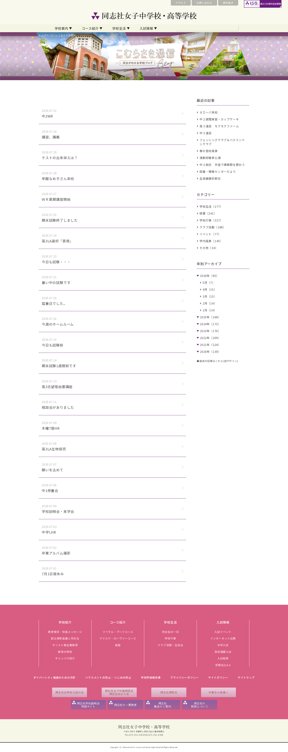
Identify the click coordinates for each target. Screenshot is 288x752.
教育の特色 (65, 652)
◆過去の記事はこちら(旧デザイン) (217, 361)
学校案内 (61, 28)
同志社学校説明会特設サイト (88, 704)
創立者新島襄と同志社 (65, 638)
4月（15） (210, 289)
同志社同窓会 (168, 692)
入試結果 (223, 658)
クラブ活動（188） (213, 227)
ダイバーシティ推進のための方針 (54, 677)
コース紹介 (90, 28)
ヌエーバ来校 (209, 112)
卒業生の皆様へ (218, 692)
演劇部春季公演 (210, 158)
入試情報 (146, 28)
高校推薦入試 (223, 652)
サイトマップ (246, 677)
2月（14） (210, 303)
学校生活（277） (211, 206)
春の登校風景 (209, 151)
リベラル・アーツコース (117, 632)
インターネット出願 (223, 638)
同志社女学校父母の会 (69, 692)
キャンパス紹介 (65, 658)
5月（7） (209, 283)
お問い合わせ (204, 3)
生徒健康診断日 (210, 178)
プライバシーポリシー (184, 677)
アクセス (181, 3)
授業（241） (208, 213)
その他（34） (209, 248)
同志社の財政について (199, 704)
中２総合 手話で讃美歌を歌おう (222, 165)
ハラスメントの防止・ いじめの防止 (108, 677)
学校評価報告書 (151, 677)
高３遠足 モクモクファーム (219, 126)
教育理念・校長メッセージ (65, 632)
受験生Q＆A (223, 665)
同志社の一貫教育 (125, 705)
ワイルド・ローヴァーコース (117, 638)
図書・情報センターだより (218, 171)
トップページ (46, 35)
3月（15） (210, 296)
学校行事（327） (211, 220)
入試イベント (223, 632)
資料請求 (228, 3)
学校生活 (119, 28)
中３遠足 (206, 133)
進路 (118, 645)
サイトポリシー (218, 677)
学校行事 (170, 638)
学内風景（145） (211, 241)
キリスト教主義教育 (65, 645)
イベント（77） (210, 234)
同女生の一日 (170, 632)
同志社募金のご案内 (162, 704)
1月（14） (210, 310)
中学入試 (223, 645)
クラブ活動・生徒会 (170, 645)
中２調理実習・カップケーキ (219, 119)
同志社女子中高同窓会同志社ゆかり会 (119, 692)
